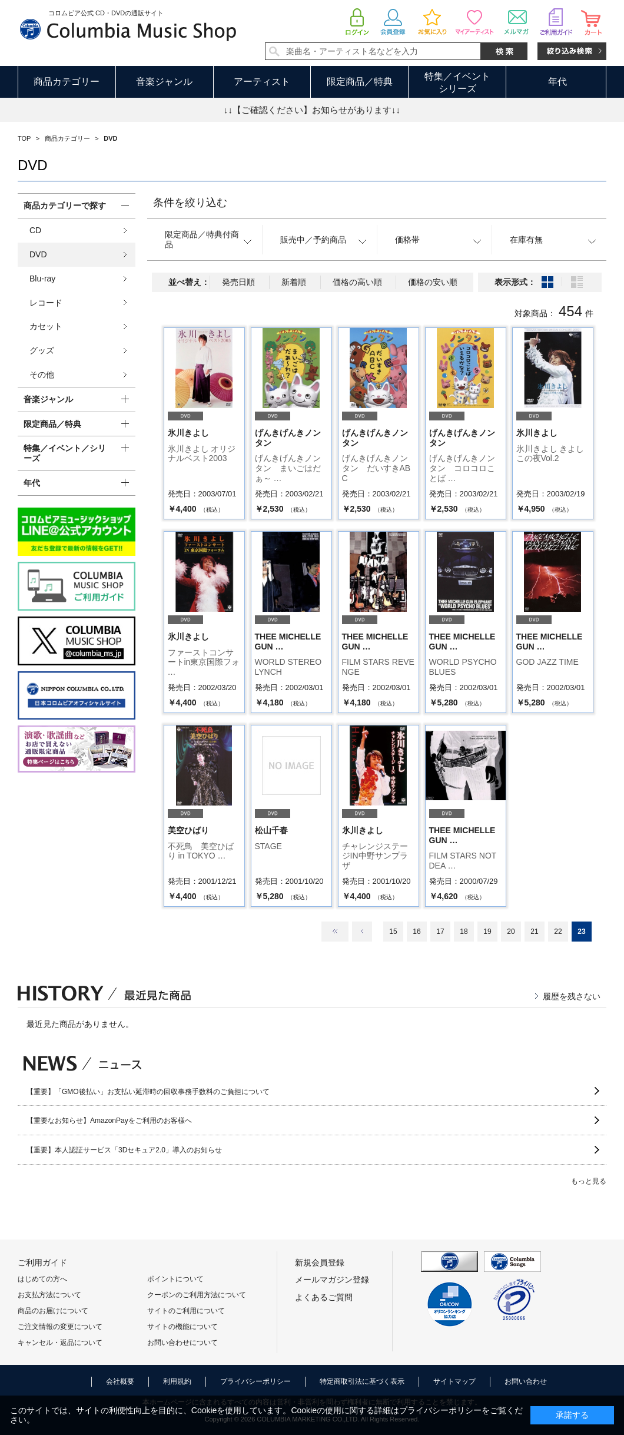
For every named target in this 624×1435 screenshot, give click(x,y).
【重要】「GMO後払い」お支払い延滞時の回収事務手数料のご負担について (148, 1092)
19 (487, 931)
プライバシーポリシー (255, 1381)
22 (558, 931)
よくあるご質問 (324, 1297)
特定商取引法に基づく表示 (362, 1381)
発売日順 (238, 282)
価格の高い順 (357, 282)
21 (534, 931)
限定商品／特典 (360, 82)
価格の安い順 (432, 282)
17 (440, 931)
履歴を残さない (571, 996)
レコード (45, 302)
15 (393, 931)
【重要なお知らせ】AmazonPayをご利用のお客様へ (109, 1120)
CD (35, 230)
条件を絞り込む (190, 202)
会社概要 (120, 1381)
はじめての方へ (42, 1279)
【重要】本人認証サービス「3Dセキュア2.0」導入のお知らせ (124, 1150)
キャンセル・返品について (60, 1342)
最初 (334, 932)
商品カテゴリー (66, 82)
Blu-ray (42, 278)
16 (416, 931)
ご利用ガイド (42, 1262)
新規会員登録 (319, 1262)
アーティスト (262, 82)
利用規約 (177, 1381)
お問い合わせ (525, 1381)
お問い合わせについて (182, 1342)
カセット (45, 326)
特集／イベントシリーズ (457, 82)
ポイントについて (175, 1279)
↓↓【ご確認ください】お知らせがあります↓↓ (312, 110)
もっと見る (588, 1181)
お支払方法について (49, 1295)
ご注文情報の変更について (60, 1327)
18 (463, 931)
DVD (38, 254)
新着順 (293, 282)
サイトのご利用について (186, 1311)
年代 (557, 82)
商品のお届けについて (53, 1311)
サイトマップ (454, 1381)
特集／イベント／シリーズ (65, 453)
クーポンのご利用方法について (196, 1295)
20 (511, 931)
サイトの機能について (182, 1327)
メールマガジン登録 (332, 1279)
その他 (41, 374)
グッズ (41, 350)
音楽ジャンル (164, 82)
